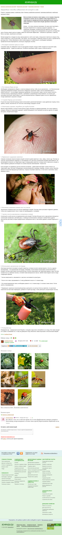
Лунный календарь (6, 478)
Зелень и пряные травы (20, 466)
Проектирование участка (48, 479)
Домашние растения (33, 474)
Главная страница (7, 459)
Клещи (42, 6)
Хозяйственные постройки (48, 497)
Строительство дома (47, 494)
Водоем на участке (47, 466)
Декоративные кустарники (34, 464)
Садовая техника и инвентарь (33, 481)
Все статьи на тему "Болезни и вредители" (14, 407)
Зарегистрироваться (8, 437)
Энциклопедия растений (7, 475)
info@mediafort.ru (20, 532)
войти (4, 438)
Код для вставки (34, 345)
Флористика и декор (33, 476)
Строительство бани (47, 499)
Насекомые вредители (33, 6)
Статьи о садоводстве (7, 465)
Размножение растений (20, 471)
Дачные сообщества (7, 463)
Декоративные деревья (33, 462)
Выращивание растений (20, 470)
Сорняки (17, 473)
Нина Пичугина (30, 528)
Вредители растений (22, 6)
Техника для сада (32, 484)
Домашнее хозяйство (48, 503)
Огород (16, 462)
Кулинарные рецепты (47, 514)
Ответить (8, 423)
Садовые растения (19, 468)
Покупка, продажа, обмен (8, 482)
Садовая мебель (46, 481)
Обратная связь (21, 524)
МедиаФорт (10, 527)
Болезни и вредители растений (8, 6)
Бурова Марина (9, 417)
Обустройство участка (48, 459)
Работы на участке (46, 505)
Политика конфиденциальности (30, 526)
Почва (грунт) (18, 479)
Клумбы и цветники (47, 464)
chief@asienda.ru (38, 528)
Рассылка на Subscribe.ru (50, 453)
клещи (7, 14)
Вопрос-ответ (5, 466)
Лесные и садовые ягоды (21, 464)
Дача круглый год (46, 507)
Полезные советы (6, 484)
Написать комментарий (8, 414)
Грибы (16, 475)
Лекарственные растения (8, 480)
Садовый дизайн (46, 477)
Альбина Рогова (8, 334)
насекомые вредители (46, 12)
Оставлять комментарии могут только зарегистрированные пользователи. (17, 432)
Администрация (31, 524)
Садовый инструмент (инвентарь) (33, 486)
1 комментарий (44, 341)
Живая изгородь (46, 471)
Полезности (5, 473)
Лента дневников (6, 461)
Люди (3, 468)
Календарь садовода (7, 476)
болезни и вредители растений (32, 12)
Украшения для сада (47, 483)
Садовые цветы (32, 466)
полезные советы (10, 12)
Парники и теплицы (19, 484)
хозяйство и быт (19, 12)
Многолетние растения (33, 468)
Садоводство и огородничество (19, 460)
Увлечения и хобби (47, 512)
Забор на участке (46, 473)
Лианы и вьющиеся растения (35, 470)
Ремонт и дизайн (46, 495)
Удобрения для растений (21, 477)
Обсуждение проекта (47, 520)
